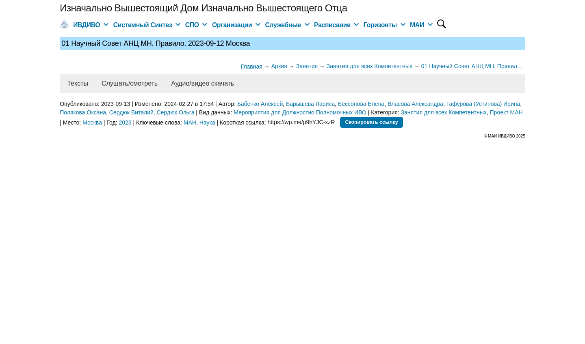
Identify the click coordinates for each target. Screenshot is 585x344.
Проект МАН (506, 112)
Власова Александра (415, 104)
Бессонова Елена (361, 104)
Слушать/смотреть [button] (130, 83)
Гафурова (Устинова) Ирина (483, 104)
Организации (232, 25)
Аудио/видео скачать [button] (202, 83)
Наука (207, 122)
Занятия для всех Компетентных (444, 112)
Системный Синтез (142, 25)
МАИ (417, 25)
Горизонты (380, 25)
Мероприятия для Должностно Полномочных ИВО (300, 112)
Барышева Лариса (310, 104)
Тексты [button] (77, 83)
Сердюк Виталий (131, 112)
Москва (92, 122)
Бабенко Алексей (260, 104)
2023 (125, 122)
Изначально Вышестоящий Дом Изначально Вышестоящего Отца (203, 7)
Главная (251, 66)
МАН (190, 122)
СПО (192, 25)
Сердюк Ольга (176, 112)
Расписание (332, 25)
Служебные (283, 25)
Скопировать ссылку (371, 122)
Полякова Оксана (83, 112)
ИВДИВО (86, 25)
